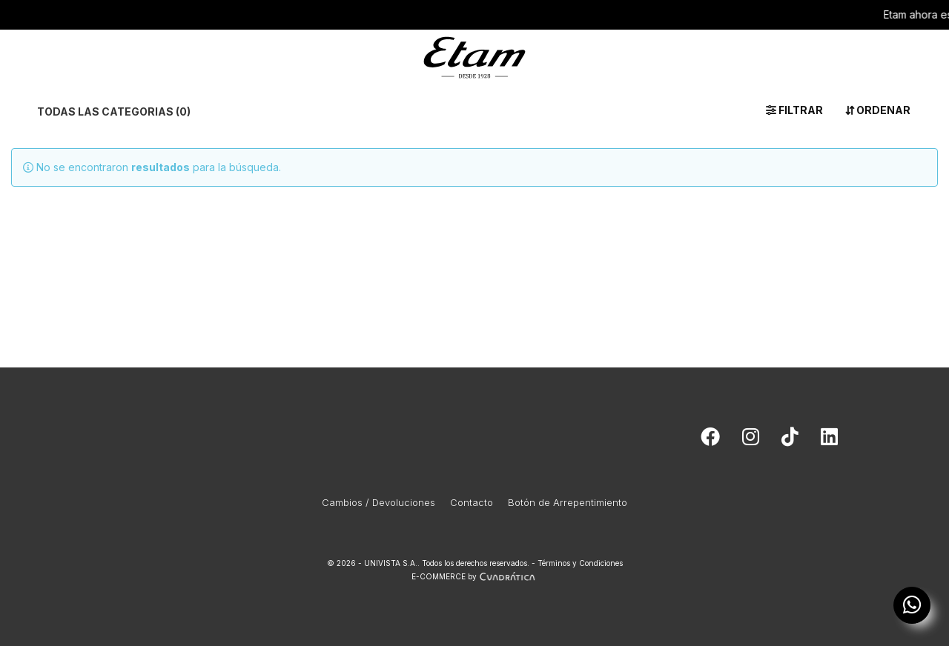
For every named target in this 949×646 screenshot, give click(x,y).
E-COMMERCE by (474, 576)
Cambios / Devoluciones (378, 502)
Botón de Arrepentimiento (567, 502)
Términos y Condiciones (580, 563)
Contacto (471, 502)
